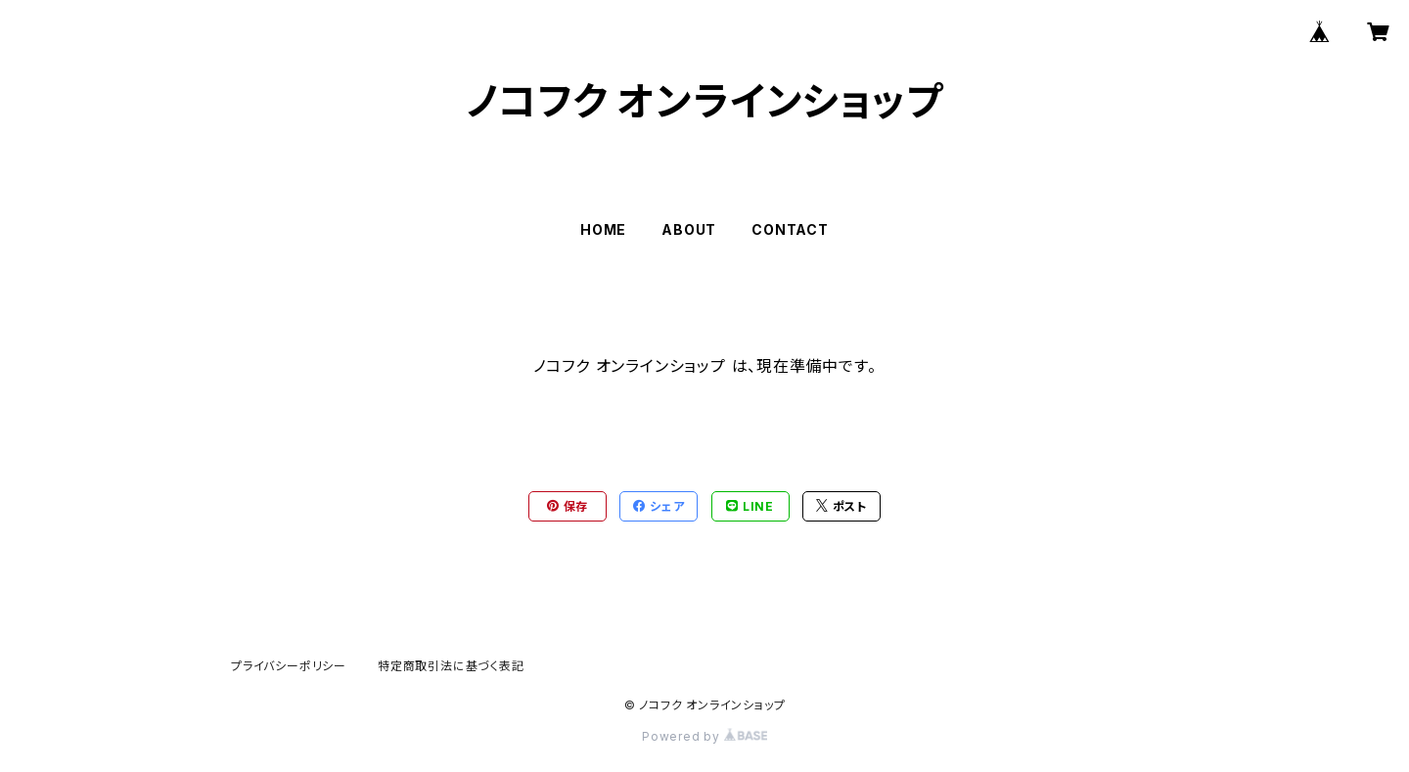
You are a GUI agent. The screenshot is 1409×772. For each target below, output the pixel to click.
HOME (603, 229)
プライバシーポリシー (288, 665)
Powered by (704, 736)
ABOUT (688, 229)
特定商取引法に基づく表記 (451, 665)
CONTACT (790, 229)
